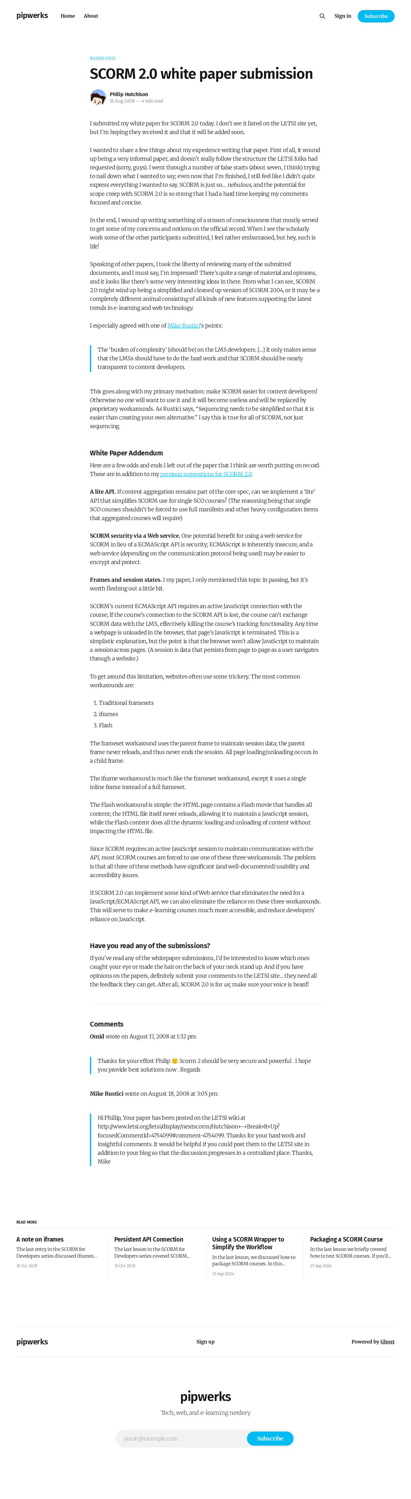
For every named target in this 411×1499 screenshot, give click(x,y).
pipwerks (32, 15)
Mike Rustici (184, 325)
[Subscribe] (270, 1439)
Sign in (343, 16)
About (91, 16)
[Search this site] (322, 16)
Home (68, 16)
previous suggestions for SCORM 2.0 (205, 474)
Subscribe (376, 16)
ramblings (103, 58)
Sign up (206, 1342)
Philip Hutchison (129, 94)
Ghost (387, 1342)
